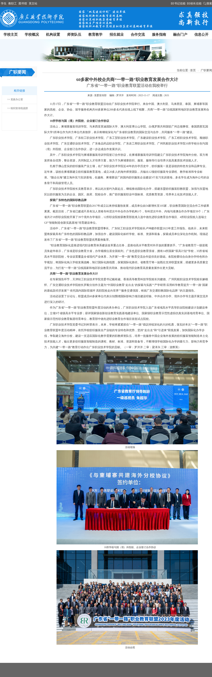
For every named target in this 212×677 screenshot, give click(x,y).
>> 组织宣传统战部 (17, 108)
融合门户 (180, 34)
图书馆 (23, 3)
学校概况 (32, 34)
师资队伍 (74, 34)
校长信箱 (196, 3)
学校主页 (11, 34)
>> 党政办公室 (15, 99)
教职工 (12, 3)
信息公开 (201, 34)
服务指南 (159, 34)
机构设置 (53, 34)
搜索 (209, 3)
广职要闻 (206, 70)
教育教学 (95, 34)
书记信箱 (180, 3)
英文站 (33, 3)
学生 (4, 3)
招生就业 (117, 34)
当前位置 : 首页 (186, 70)
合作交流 (138, 34)
